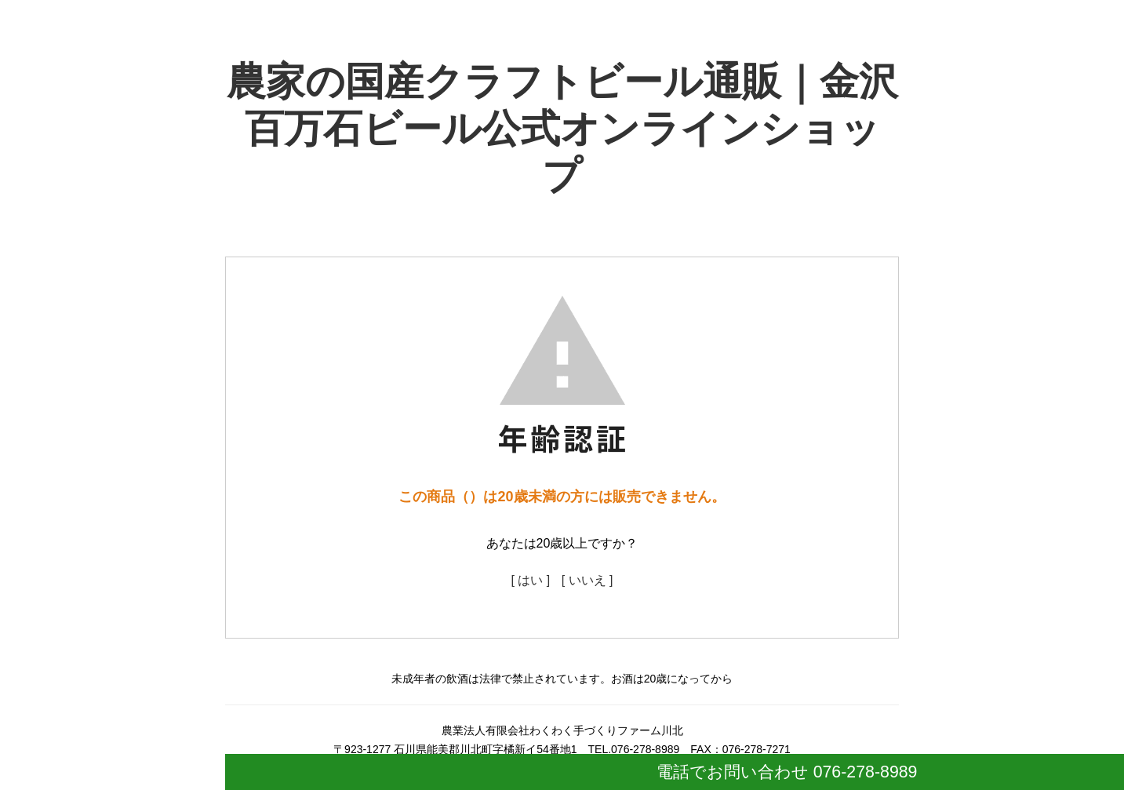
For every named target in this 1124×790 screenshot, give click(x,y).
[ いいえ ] (587, 580)
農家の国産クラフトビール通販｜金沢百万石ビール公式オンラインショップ (562, 129)
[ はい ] (530, 580)
